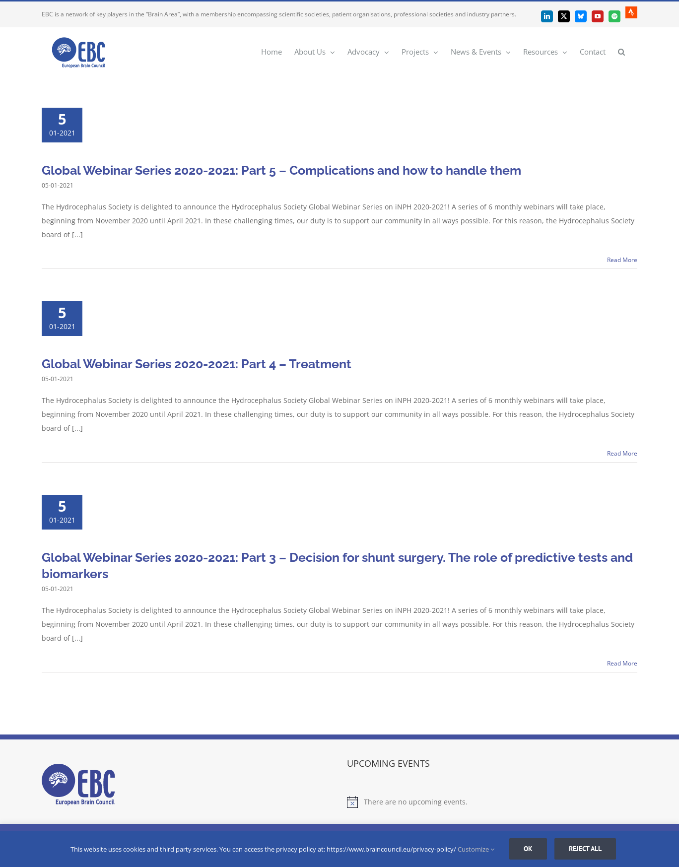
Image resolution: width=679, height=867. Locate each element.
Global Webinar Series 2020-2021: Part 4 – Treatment (196, 363)
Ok (528, 848)
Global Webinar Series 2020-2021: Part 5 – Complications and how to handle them (281, 170)
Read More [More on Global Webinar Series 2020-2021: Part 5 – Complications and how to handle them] (622, 260)
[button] (621, 51)
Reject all (585, 848)
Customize (476, 849)
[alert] (492, 802)
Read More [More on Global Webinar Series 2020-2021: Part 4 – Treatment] (622, 453)
